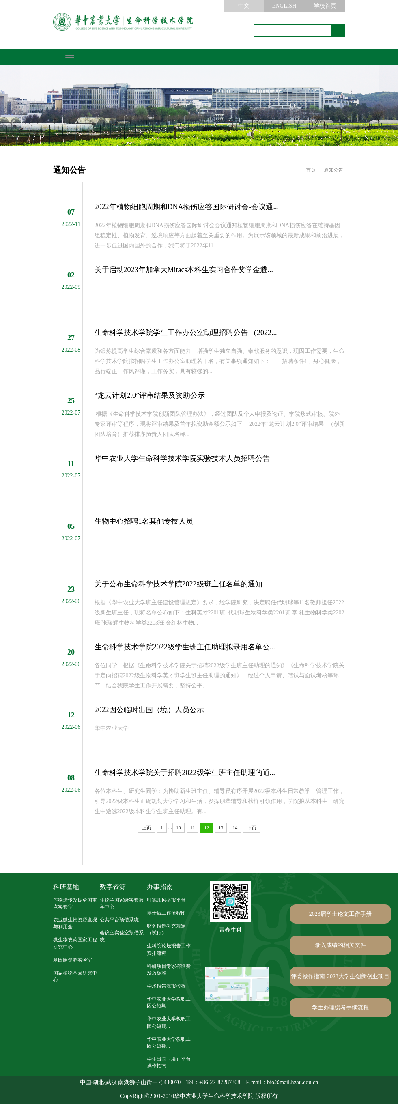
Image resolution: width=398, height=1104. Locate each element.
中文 (244, 6)
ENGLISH (284, 6)
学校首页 (325, 6)
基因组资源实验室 (72, 960)
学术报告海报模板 (166, 986)
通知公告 (333, 170)
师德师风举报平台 (166, 900)
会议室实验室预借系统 (122, 936)
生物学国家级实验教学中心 (122, 903)
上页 (146, 828)
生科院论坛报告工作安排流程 (169, 949)
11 (192, 828)
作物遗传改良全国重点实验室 (75, 903)
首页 (311, 170)
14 (234, 828)
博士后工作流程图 (166, 913)
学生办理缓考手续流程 (340, 1008)
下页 (251, 828)
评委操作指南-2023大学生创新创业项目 (340, 976)
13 (220, 828)
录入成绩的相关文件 (340, 945)
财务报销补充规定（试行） (166, 929)
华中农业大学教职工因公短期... (169, 1002)
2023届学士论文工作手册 (340, 914)
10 (178, 828)
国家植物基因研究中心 (75, 976)
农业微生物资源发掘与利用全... (75, 923)
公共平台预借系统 (119, 920)
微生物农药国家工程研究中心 (75, 943)
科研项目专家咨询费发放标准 (169, 969)
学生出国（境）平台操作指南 (169, 1062)
